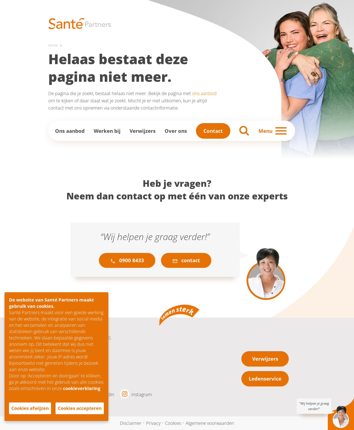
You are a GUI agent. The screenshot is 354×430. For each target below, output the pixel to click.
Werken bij (107, 130)
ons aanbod (204, 94)
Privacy (153, 423)
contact (186, 260)
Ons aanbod (70, 130)
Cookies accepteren (80, 408)
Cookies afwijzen (30, 408)
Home (53, 45)
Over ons (176, 130)
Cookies (173, 423)
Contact (213, 130)
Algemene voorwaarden (210, 423)
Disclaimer (131, 423)
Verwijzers (143, 130)
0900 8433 (127, 260)
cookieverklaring (81, 388)
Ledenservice (265, 378)
